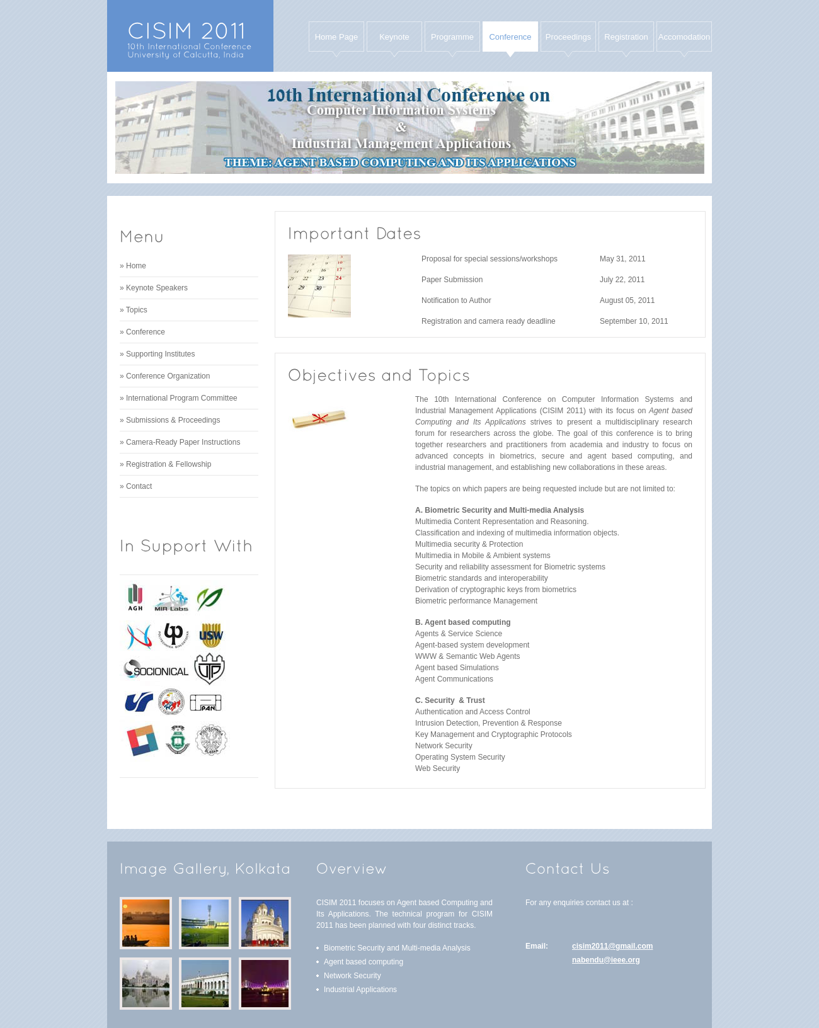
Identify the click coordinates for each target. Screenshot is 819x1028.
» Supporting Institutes (157, 354)
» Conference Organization (165, 376)
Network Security (352, 975)
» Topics (133, 310)
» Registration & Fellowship (165, 464)
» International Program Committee (179, 398)
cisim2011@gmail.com (612, 946)
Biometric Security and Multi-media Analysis (397, 948)
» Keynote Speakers (154, 287)
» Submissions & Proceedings (170, 420)
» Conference (142, 332)
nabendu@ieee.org (606, 960)
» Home (133, 265)
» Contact (136, 486)
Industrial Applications (360, 989)
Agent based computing (363, 961)
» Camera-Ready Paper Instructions (180, 442)
